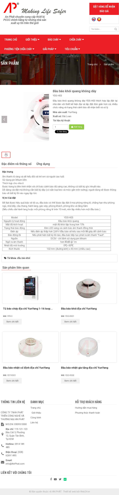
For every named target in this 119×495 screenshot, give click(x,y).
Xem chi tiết (12, 321)
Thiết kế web (69, 491)
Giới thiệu (32, 39)
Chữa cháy (76, 39)
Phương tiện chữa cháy (19, 48)
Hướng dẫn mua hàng (86, 407)
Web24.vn (85, 491)
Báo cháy (54, 39)
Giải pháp (49, 48)
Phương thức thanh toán (87, 412)
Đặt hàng (76, 127)
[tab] (16, 164)
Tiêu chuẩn (72, 48)
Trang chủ (10, 39)
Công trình (36, 417)
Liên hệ (34, 422)
